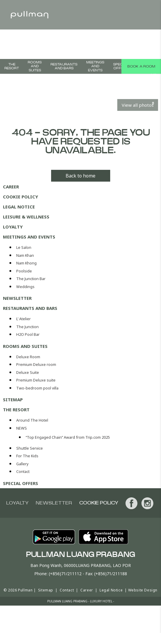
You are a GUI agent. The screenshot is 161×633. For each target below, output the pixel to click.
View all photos (138, 105)
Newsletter (17, 298)
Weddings (25, 286)
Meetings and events (95, 66)
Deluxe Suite (27, 372)
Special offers (120, 66)
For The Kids (27, 455)
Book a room (141, 66)
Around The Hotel (32, 420)
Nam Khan (25, 255)
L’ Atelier (23, 318)
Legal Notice (19, 207)
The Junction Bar (30, 278)
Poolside (24, 271)
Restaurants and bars (64, 66)
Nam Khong (26, 263)
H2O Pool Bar (28, 334)
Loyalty (13, 227)
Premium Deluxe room (36, 364)
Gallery (22, 463)
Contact (23, 471)
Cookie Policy (20, 197)
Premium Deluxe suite (36, 380)
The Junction (27, 326)
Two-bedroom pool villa (37, 388)
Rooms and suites (35, 66)
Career (11, 187)
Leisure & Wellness (26, 217)
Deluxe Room (28, 356)
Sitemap (13, 399)
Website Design (142, 590)
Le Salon (23, 247)
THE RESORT (11, 66)
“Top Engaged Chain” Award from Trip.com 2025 (68, 437)
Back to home (80, 175)
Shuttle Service (29, 448)
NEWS (21, 428)
